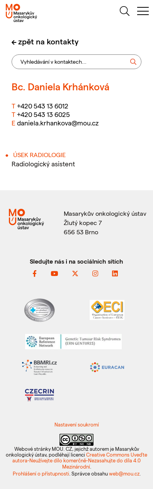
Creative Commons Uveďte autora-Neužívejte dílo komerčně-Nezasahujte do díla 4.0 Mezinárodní (79, 460)
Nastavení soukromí (76, 424)
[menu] (143, 12)
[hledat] (124, 12)
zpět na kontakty (48, 41)
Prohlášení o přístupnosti (41, 473)
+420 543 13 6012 (42, 106)
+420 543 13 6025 (43, 114)
